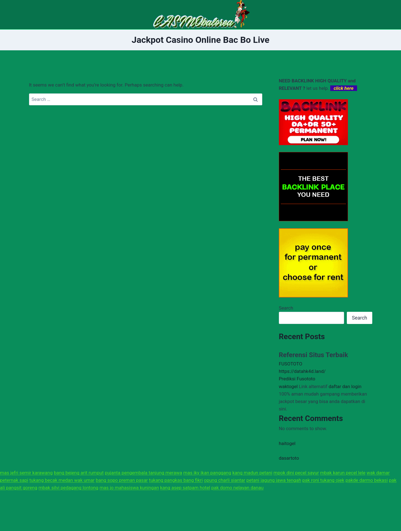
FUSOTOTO (290, 364)
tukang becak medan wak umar (62, 480)
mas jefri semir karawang (26, 472)
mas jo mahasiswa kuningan (129, 487)
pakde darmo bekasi (366, 480)
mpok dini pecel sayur (296, 472)
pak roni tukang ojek (323, 480)
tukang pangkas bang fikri (176, 480)
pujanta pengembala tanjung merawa (143, 472)
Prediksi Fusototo (297, 378)
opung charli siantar (224, 480)
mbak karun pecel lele (342, 472)
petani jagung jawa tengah (274, 480)
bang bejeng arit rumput (79, 472)
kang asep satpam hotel (185, 487)
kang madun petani (252, 472)
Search (286, 308)
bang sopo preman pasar (122, 480)
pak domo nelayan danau (237, 487)
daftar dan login (345, 386)
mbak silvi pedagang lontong (68, 487)
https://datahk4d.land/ (302, 371)
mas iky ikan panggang (207, 472)
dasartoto (289, 458)
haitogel (287, 443)
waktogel (288, 386)
